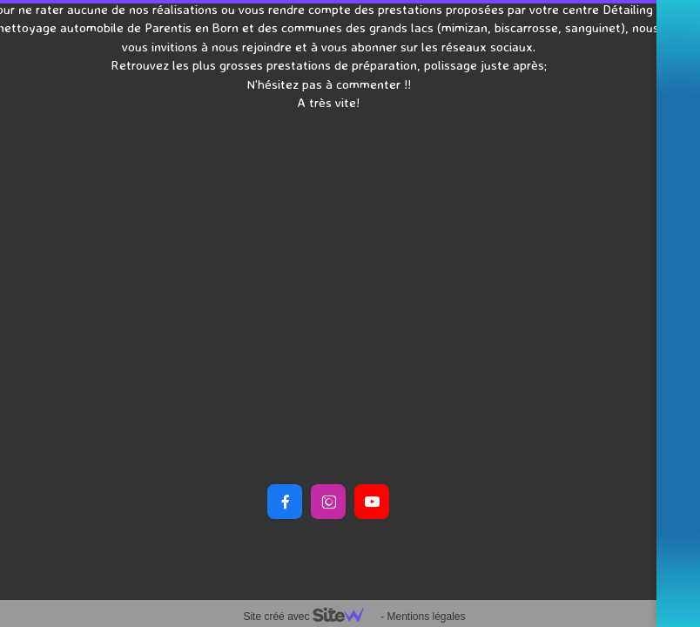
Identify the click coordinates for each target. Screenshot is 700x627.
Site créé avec (310, 616)
